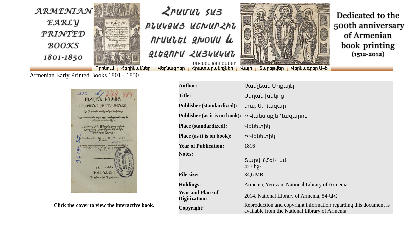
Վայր (246, 68)
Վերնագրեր (171, 68)
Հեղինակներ (135, 68)
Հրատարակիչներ (212, 68)
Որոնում (104, 68)
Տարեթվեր (271, 68)
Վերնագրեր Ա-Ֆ (309, 68)
